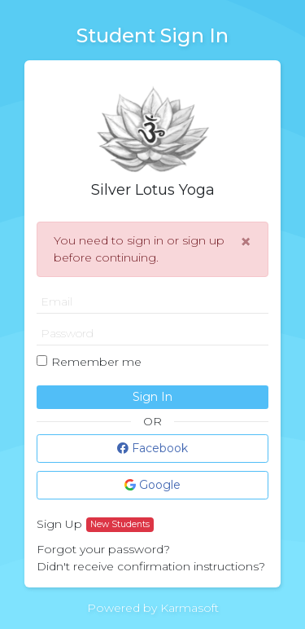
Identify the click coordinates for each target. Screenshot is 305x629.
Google (152, 484)
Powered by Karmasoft (153, 607)
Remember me (96, 361)
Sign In (152, 396)
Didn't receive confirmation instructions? (151, 566)
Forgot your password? (103, 549)
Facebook (152, 448)
